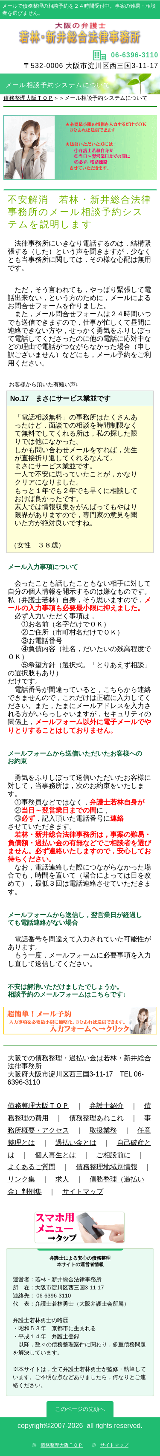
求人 (62, 1179)
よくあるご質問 (31, 1166)
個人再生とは (55, 1155)
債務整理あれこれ (96, 1118)
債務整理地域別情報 (106, 1166)
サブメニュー (80, 1228)
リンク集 (21, 1179)
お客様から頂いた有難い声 (42, 384)
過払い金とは (75, 1142)
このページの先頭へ (80, 1409)
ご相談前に (113, 1155)
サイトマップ (82, 1191)
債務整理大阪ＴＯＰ (28, 98)
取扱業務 (103, 1130)
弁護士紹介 (107, 1105)
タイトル (80, 33)
